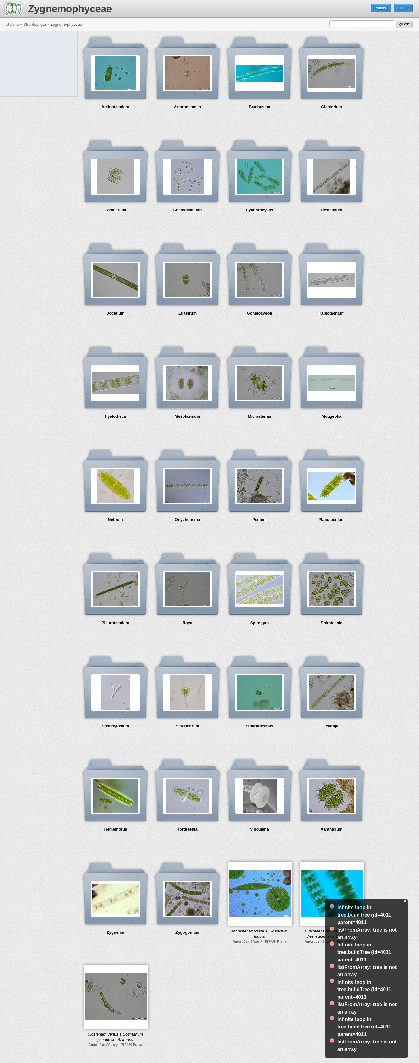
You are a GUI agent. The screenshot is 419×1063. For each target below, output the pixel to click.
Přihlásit (381, 8)
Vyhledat (404, 24)
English (403, 8)
